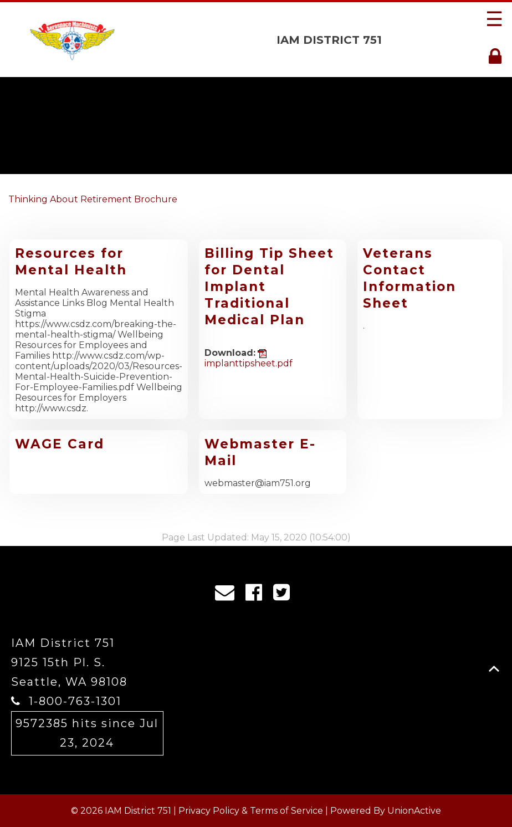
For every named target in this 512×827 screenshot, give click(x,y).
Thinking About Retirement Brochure (92, 199)
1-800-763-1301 (75, 701)
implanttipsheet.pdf (248, 359)
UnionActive (414, 810)
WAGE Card (59, 444)
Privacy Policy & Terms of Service (250, 810)
